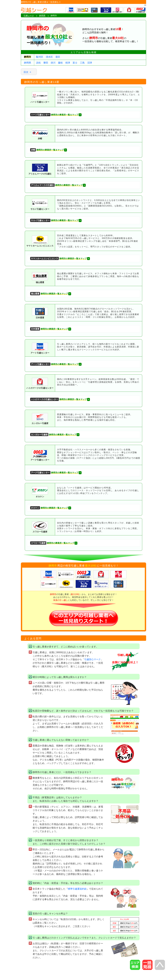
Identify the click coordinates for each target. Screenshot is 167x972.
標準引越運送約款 (77, 889)
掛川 (53, 62)
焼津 (67, 62)
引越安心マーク (92, 659)
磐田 (45, 62)
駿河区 (39, 57)
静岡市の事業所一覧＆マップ (54, 114)
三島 (82, 62)
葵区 (57, 57)
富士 (75, 62)
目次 (26, 72)
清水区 (49, 57)
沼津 (89, 62)
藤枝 (60, 62)
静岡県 (27, 62)
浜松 (38, 62)
